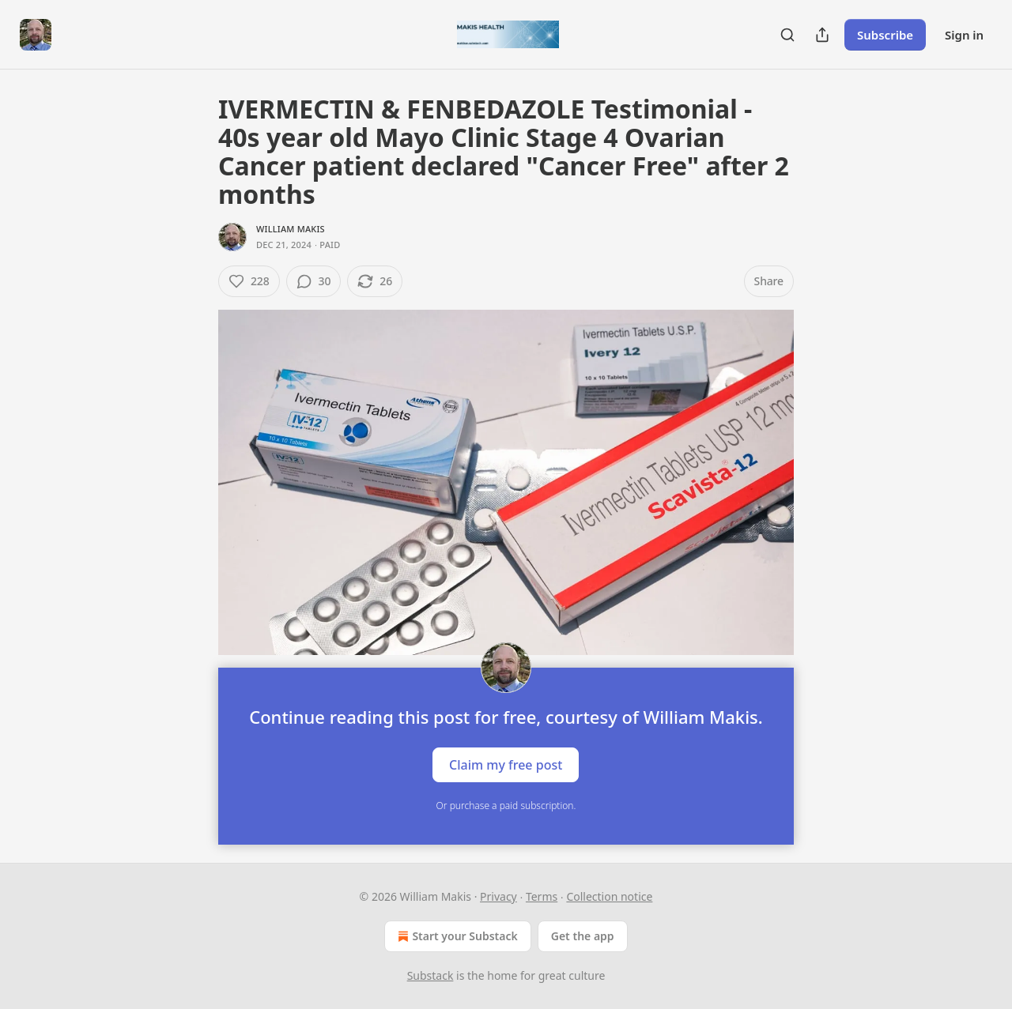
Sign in (964, 35)
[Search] (787, 35)
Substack (430, 975)
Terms (541, 896)
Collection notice (609, 896)
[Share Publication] (822, 35)
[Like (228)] (249, 281)
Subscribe (885, 35)
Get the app (582, 935)
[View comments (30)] (314, 281)
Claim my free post (505, 764)
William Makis (290, 229)
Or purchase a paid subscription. (506, 805)
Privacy (498, 896)
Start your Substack (456, 936)
